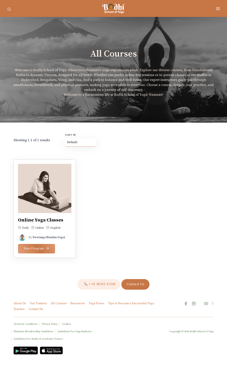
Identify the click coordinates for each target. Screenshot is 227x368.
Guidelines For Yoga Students (74, 331)
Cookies (66, 324)
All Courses (59, 303)
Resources (78, 303)
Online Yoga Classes (40, 220)
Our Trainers (39, 303)
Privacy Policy (50, 324)
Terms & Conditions (25, 324)
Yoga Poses (96, 303)
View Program (37, 248)
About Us (20, 303)
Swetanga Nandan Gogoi (49, 237)
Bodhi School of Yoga (202, 331)
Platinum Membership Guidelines (33, 331)
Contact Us (36, 309)
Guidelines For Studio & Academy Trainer (38, 338)
